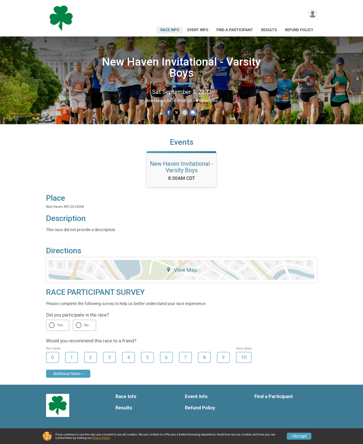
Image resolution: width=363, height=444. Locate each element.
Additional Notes (67, 374)
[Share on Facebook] (168, 112)
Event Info (197, 30)
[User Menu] (312, 13)
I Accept (299, 436)
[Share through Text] (193, 112)
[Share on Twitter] (176, 112)
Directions (208, 100)
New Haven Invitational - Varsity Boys (181, 67)
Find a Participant (234, 30)
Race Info (169, 30)
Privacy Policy (101, 438)
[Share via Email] (184, 112)
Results (269, 30)
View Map (181, 270)
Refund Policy (299, 30)
